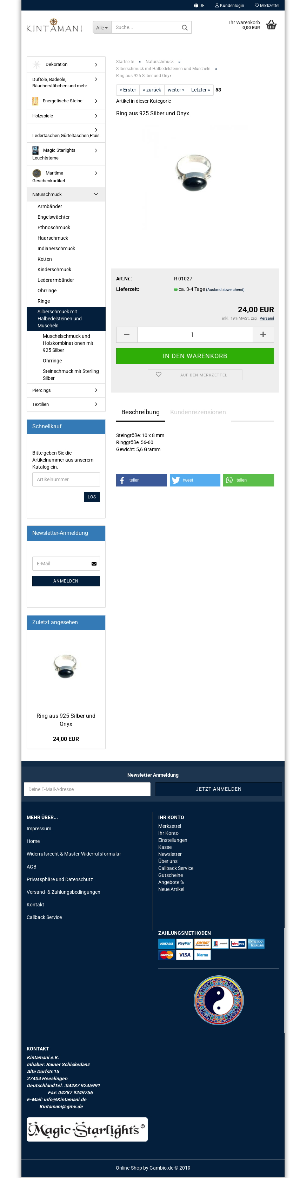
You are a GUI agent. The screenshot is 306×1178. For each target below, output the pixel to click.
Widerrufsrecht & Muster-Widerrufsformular (74, 855)
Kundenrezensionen (198, 413)
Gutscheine (170, 876)
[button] (141, 482)
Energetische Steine (57, 102)
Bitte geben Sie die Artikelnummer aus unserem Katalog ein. (62, 461)
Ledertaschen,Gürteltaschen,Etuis (66, 136)
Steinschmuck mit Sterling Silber (71, 375)
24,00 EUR (66, 740)
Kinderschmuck (54, 271)
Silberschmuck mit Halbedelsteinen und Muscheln (60, 319)
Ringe (44, 302)
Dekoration (49, 66)
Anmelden (66, 582)
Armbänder (50, 208)
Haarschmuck (53, 239)
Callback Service (44, 918)
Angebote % (171, 883)
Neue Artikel (171, 890)
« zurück (152, 91)
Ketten (45, 260)
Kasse (165, 848)
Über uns (168, 862)
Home (33, 842)
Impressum (39, 830)
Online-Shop (129, 1169)
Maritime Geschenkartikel (48, 177)
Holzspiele (42, 117)
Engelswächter (54, 218)
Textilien (40, 405)
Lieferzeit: (127, 290)
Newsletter (170, 855)
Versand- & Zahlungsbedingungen (63, 893)
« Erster (128, 91)
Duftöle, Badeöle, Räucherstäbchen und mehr (59, 84)
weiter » (176, 91)
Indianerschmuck (56, 250)
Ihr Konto (168, 834)
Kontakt (35, 906)
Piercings (41, 391)
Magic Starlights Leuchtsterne (53, 155)
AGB (31, 868)
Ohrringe (47, 292)
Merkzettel (267, 5)
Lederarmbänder (56, 281)
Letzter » (200, 91)
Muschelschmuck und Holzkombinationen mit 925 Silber (68, 344)
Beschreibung (140, 413)
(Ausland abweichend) (225, 291)
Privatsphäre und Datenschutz (60, 881)
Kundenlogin (229, 5)
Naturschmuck (47, 195)
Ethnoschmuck (54, 229)
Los (92, 498)
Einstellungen (172, 841)
